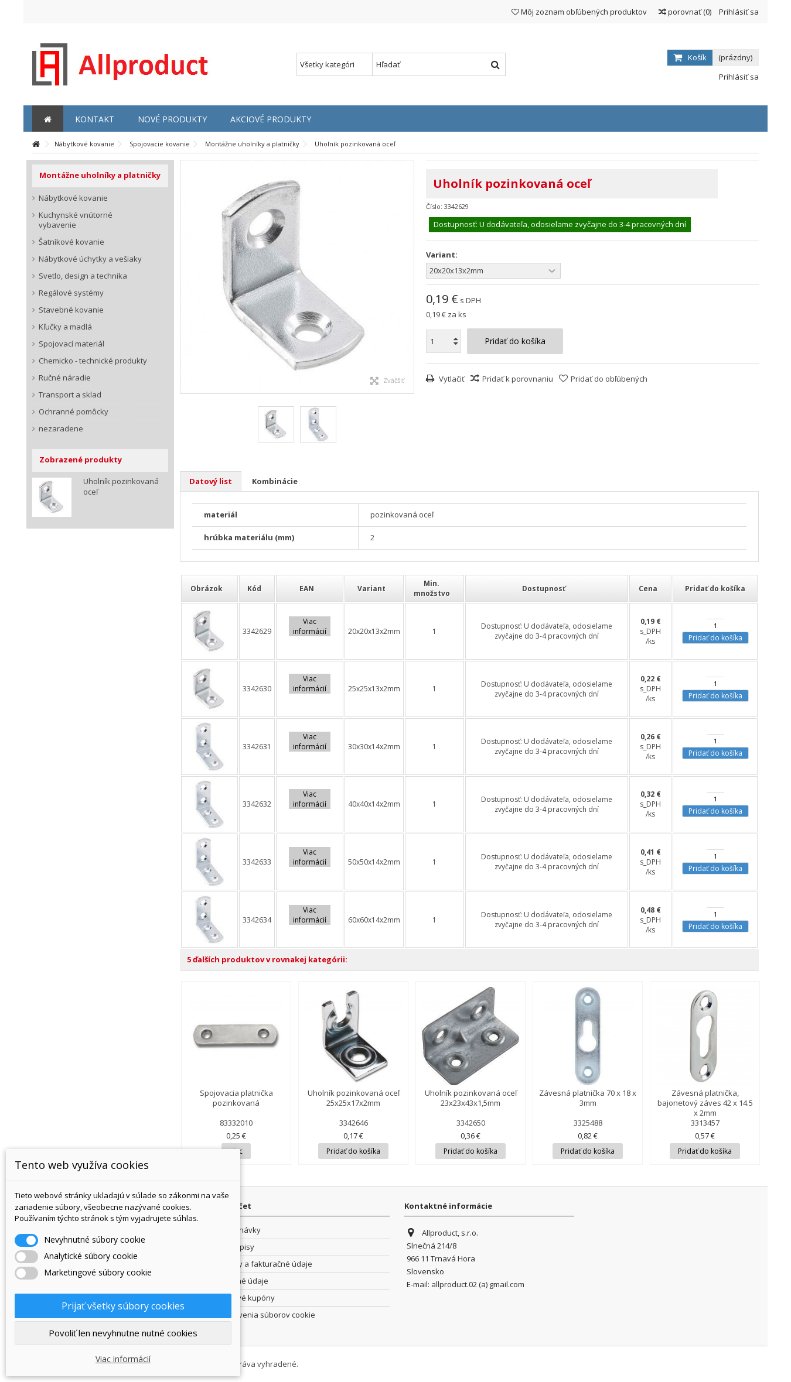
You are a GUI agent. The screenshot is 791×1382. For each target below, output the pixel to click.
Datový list (210, 481)
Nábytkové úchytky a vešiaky (90, 259)
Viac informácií (123, 1358)
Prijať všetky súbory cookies (123, 1305)
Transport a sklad (70, 395)
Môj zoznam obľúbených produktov (579, 11)
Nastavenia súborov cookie (266, 1315)
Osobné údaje (242, 1281)
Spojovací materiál (71, 344)
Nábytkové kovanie (73, 198)
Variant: (442, 255)
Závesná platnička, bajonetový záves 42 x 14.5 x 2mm (705, 1103)
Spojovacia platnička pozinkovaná (236, 1098)
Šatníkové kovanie (71, 242)
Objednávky (239, 1230)
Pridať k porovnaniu (517, 378)
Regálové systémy (71, 293)
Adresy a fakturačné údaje (264, 1264)
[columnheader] (209, 588)
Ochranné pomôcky (73, 412)
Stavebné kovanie (71, 310)
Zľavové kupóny (246, 1298)
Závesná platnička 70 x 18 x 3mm (587, 1098)
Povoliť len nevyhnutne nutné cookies (123, 1333)
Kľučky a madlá (65, 327)
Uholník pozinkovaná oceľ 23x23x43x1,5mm (471, 1098)
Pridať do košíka (715, 638)
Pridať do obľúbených (609, 378)
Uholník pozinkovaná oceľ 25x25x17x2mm (354, 1098)
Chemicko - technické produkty (93, 361)
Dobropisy (235, 1247)
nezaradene (61, 429)
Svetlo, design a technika (83, 276)
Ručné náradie (65, 378)
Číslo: (434, 206)
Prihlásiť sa (738, 11)
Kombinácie (275, 481)
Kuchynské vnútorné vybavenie (75, 220)
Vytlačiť (451, 378)
